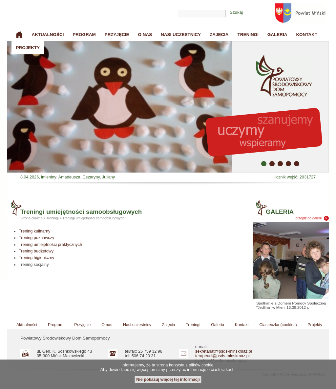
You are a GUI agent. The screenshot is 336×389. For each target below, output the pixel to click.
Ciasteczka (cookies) (278, 325)
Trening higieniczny (36, 257)
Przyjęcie (117, 34)
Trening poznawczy (36, 237)
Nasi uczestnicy (181, 34)
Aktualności (48, 34)
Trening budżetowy (36, 251)
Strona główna (19, 34)
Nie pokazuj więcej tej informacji (168, 379)
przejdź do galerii (309, 218)
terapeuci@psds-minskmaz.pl (222, 356)
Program (84, 34)
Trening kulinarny (34, 231)
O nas (145, 34)
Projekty (28, 47)
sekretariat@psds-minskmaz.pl (223, 351)
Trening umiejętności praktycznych (50, 244)
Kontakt (306, 34)
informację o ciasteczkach (211, 369)
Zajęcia (219, 34)
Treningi (248, 34)
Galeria (277, 34)
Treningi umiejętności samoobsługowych (93, 218)
